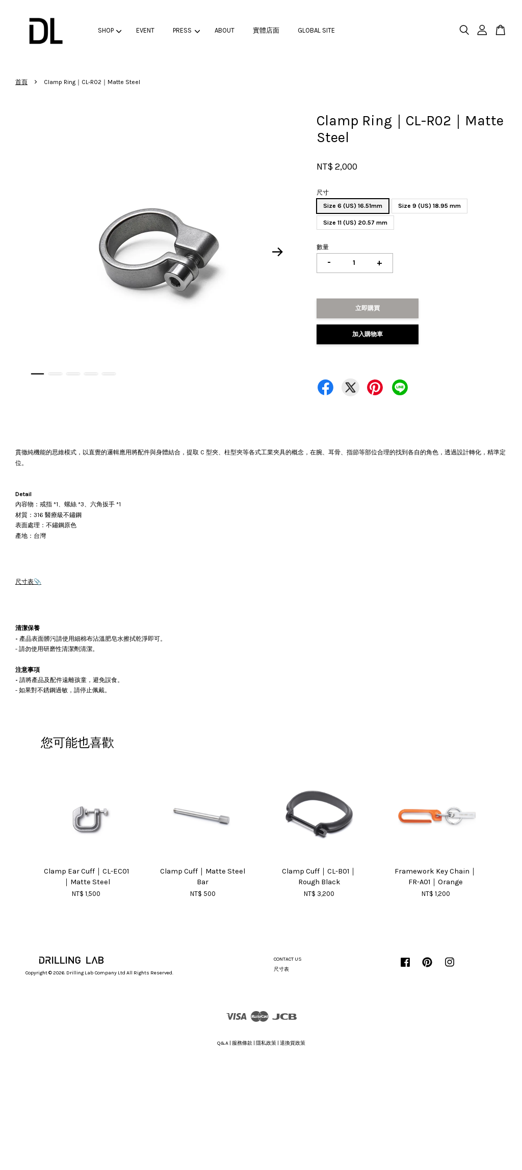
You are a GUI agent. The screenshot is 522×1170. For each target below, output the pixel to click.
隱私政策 (266, 1043)
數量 (323, 247)
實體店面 (266, 30)
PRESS (186, 30)
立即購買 (367, 308)
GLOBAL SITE (316, 30)
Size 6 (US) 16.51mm (352, 205)
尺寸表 (24, 581)
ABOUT (224, 30)
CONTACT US (288, 959)
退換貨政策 (292, 1043)
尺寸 (323, 192)
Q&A (222, 1043)
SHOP (110, 30)
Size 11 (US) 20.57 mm (355, 222)
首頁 (21, 82)
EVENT (145, 30)
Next (277, 252)
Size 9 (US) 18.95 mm (429, 205)
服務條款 (242, 1043)
